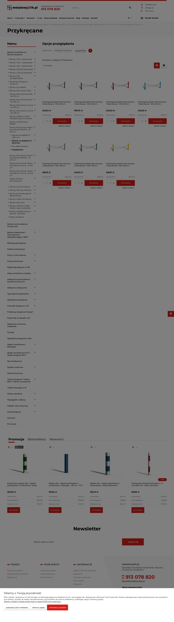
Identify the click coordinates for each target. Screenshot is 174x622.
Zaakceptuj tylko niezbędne (17, 607)
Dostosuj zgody (38, 607)
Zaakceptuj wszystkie (57, 607)
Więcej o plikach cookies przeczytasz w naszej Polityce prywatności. (32, 601)
